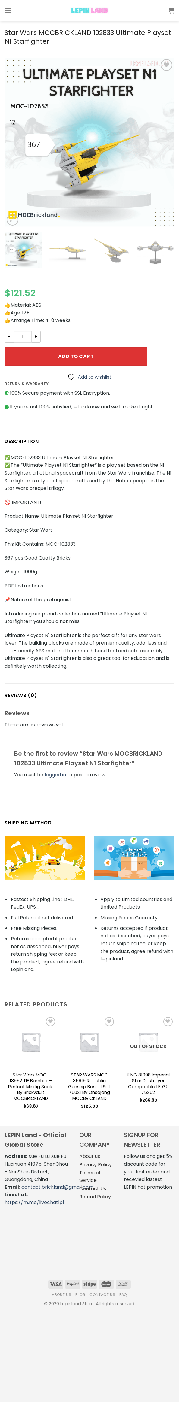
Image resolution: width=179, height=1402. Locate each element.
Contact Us (92, 1188)
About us (89, 1156)
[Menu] (8, 10)
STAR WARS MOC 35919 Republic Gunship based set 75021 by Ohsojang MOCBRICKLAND (89, 1086)
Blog (80, 1294)
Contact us (102, 1294)
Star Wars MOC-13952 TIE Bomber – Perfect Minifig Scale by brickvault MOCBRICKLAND (31, 1086)
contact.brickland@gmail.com (57, 1187)
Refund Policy (95, 1196)
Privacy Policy (95, 1164)
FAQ (123, 1294)
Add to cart (76, 356)
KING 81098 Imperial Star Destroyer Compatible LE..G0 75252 (148, 1083)
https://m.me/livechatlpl (34, 1202)
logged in (55, 774)
